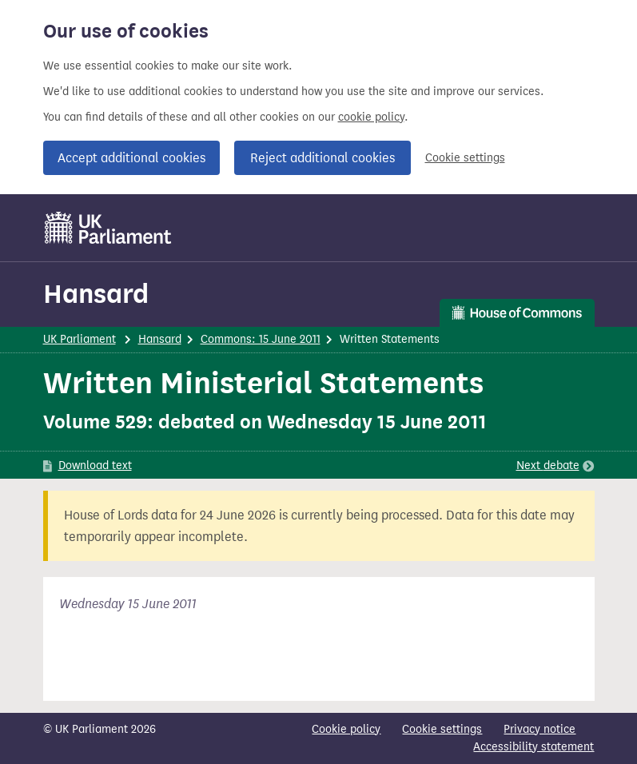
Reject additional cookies (322, 157)
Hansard (96, 293)
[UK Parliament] (108, 227)
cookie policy (371, 117)
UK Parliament (79, 339)
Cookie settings (465, 158)
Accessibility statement (533, 747)
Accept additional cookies (131, 157)
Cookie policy (346, 729)
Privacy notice (539, 729)
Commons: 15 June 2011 (260, 339)
